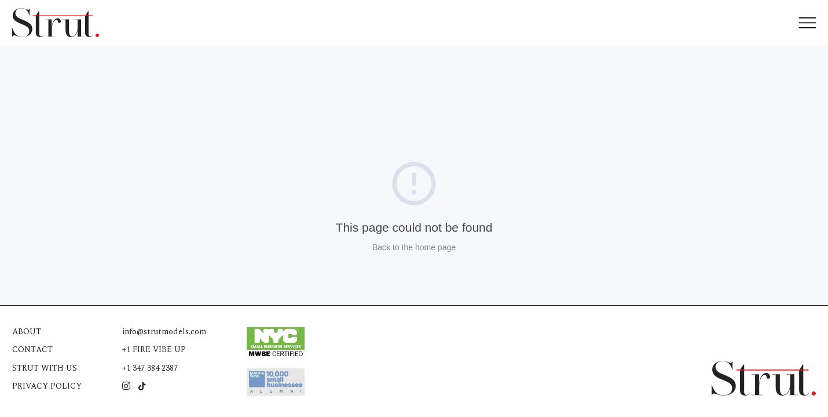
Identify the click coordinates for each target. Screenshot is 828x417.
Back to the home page (414, 247)
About (27, 331)
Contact (32, 349)
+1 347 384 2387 (150, 368)
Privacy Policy (47, 386)
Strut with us (44, 368)
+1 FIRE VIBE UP (154, 349)
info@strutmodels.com (165, 331)
